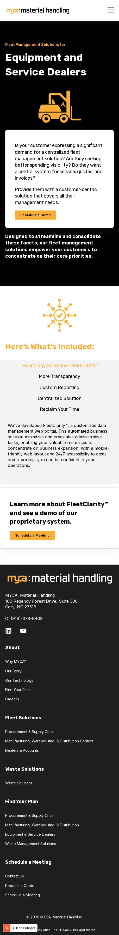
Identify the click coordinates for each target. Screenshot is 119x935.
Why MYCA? (15, 661)
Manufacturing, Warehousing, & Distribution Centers (49, 741)
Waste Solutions (19, 783)
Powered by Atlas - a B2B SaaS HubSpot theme (59, 930)
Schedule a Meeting (22, 895)
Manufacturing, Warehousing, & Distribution (42, 825)
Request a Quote (19, 885)
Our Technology (19, 680)
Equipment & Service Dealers (30, 834)
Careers (12, 699)
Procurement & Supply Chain (29, 731)
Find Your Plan (17, 689)
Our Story (13, 671)
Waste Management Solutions (30, 843)
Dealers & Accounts (22, 750)
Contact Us (14, 876)
